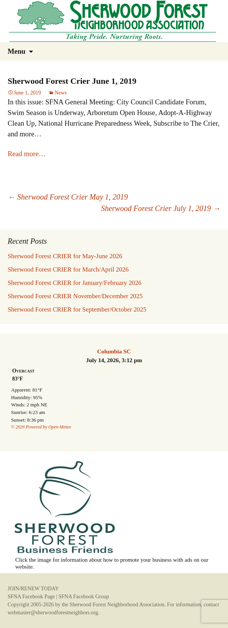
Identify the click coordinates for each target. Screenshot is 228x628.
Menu (17, 51)
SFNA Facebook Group (83, 596)
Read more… (27, 154)
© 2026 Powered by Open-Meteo (41, 427)
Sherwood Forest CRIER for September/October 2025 (77, 309)
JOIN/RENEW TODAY (33, 588)
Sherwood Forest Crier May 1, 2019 (68, 197)
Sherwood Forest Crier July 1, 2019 (160, 208)
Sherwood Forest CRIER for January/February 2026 (74, 282)
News (61, 93)
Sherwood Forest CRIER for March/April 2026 (68, 269)
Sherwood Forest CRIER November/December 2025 (75, 296)
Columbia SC (114, 351)
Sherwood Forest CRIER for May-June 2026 (65, 256)
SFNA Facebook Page (31, 596)
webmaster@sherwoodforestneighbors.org (53, 612)
